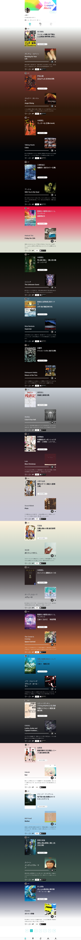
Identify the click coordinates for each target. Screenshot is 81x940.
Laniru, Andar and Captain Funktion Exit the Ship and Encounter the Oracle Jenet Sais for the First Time (32, 729)
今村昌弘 (40, 120)
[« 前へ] (26, 930)
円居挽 (39, 526)
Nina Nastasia (29, 326)
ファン (38, 20)
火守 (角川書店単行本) (44, 307)
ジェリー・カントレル (32, 99)
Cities (27, 147)
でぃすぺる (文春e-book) (46, 123)
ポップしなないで (31, 594)
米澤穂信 (40, 437)
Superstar (28, 329)
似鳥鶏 (39, 748)
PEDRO (27, 911)
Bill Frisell (28, 818)
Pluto (26, 508)
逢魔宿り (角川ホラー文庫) (46, 168)
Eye (26, 775)
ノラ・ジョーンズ (31, 681)
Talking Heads (30, 145)
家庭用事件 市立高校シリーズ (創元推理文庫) (46, 752)
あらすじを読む (43, 44)
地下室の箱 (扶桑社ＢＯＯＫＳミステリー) (46, 798)
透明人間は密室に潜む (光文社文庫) (46, 844)
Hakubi (27, 772)
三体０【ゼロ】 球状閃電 (46, 619)
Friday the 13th (30, 238)
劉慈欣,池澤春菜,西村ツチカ (46, 303)
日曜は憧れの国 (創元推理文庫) (46, 530)
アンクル (28, 189)
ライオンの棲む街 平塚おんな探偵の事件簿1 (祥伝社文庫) (46, 35)
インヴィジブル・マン (32, 866)
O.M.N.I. (27, 725)
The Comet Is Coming (29, 638)
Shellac (27, 417)
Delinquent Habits (31, 372)
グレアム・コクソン (32, 54)
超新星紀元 (41, 216)
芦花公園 (40, 76)
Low (26, 461)
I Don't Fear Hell (30, 419)
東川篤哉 (40, 32)
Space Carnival (30, 642)
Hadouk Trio (29, 235)
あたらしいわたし (31, 553)
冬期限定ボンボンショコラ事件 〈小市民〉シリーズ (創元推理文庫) (46, 441)
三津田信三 (41, 165)
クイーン (28, 862)
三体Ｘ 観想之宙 (43, 664)
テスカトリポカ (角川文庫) (46, 351)
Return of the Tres (31, 375)
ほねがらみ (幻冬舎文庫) (45, 79)
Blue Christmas (30, 464)
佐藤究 (39, 348)
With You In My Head (32, 192)
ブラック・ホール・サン (32, 685)
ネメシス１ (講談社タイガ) (46, 573)
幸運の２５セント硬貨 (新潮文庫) (46, 709)
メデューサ (29, 597)
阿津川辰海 (41, 840)
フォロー (52, 11)
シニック (28, 282)
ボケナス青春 (29, 914)
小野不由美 (41, 481)
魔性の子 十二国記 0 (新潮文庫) (46, 485)
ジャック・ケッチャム (45, 794)
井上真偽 (40, 886)
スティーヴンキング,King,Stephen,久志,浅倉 (46, 704)
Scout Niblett (29, 506)
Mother (27, 821)
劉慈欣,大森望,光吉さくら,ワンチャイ (46, 212)
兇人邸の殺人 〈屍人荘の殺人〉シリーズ (46, 261)
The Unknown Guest (32, 284)
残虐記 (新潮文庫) (43, 395)
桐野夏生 (40, 392)
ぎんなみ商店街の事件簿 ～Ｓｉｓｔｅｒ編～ (46, 890)
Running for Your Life (31, 58)
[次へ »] (54, 930)
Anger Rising (29, 103)
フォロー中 (33, 20)
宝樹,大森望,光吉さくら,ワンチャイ (46, 660)
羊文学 (27, 550)
